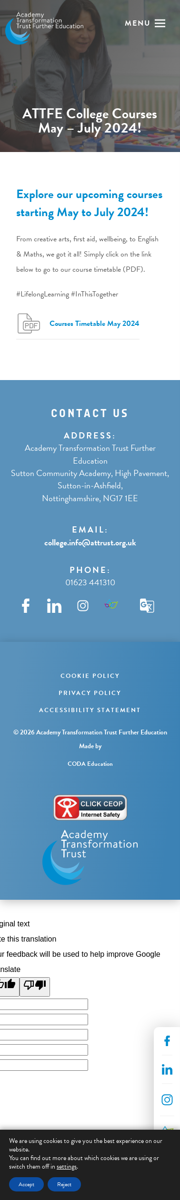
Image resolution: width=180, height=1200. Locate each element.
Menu (138, 23)
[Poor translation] (35, 987)
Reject (64, 1184)
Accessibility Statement (90, 710)
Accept (26, 1184)
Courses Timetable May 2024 (95, 323)
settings (67, 1166)
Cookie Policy (90, 676)
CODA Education (90, 764)
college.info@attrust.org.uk (90, 542)
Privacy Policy (90, 693)
